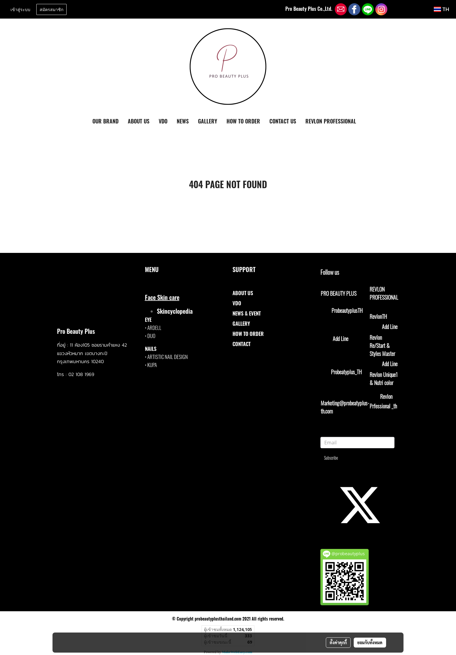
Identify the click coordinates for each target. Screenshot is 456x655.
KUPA (152, 365)
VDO (163, 121)
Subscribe (331, 458)
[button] (366, 121)
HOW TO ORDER (243, 121)
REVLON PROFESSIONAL (330, 121)
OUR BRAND (105, 121)
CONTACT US (282, 121)
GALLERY (207, 121)
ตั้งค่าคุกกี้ (338, 642)
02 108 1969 (81, 374)
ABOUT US (138, 121)
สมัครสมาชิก (51, 9)
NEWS (183, 121)
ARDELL (154, 327)
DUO (151, 335)
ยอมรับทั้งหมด (369, 642)
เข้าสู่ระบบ (20, 9)
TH (441, 9)
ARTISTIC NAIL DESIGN (167, 356)
